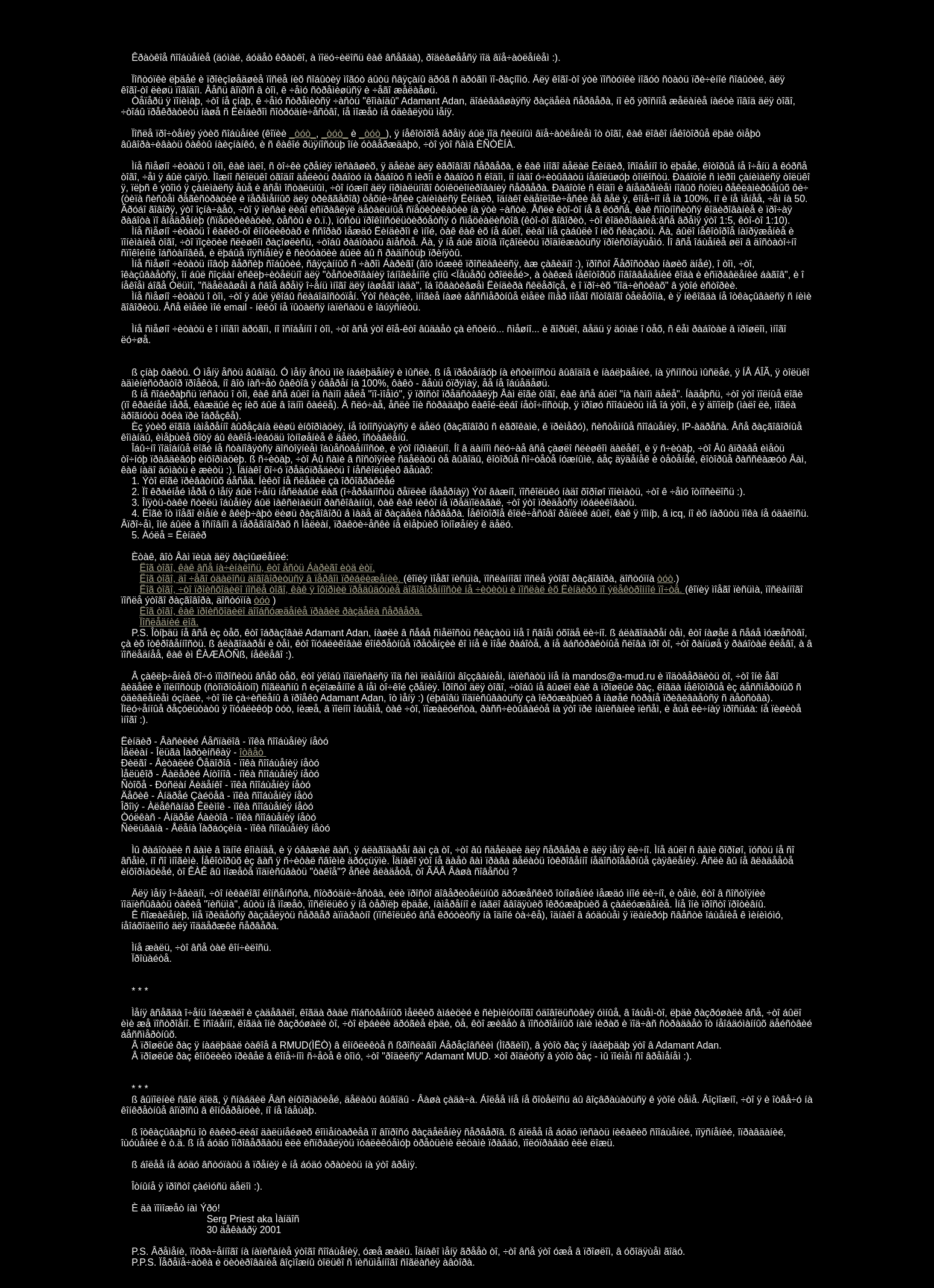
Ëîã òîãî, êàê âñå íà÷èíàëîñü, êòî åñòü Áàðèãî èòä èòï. (257, 568)
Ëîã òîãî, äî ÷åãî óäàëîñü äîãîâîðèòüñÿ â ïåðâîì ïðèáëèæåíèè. (272, 578)
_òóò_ (303, 133)
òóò (665, 578)
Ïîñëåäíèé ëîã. (169, 622)
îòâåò (252, 752)
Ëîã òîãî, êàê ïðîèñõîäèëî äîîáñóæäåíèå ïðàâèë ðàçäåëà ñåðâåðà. (281, 611)
